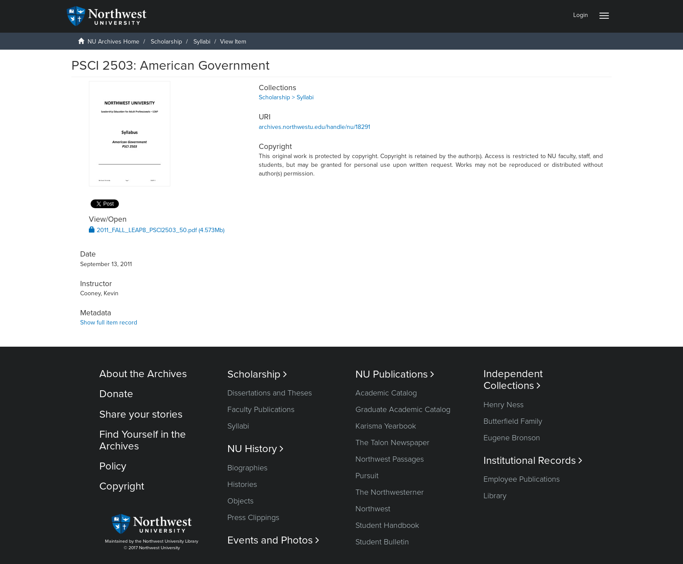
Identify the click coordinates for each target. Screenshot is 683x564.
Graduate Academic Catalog (402, 409)
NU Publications (394, 374)
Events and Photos (273, 540)
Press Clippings (253, 517)
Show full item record (108, 322)
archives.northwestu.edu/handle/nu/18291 (314, 127)
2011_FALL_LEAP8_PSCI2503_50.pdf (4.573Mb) (156, 230)
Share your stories (141, 414)
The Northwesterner (389, 492)
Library (495, 495)
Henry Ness (504, 404)
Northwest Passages (389, 459)
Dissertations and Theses (269, 393)
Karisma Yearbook (385, 426)
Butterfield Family (513, 421)
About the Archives (143, 374)
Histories (242, 484)
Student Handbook (387, 525)
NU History (255, 448)
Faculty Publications (260, 409)
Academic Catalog (386, 393)
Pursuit (367, 475)
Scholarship (166, 41)
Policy (112, 466)
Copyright (121, 486)
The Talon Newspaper (392, 442)
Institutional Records (533, 460)
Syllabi (201, 41)
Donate (116, 394)
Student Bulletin (382, 542)
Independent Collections (513, 380)
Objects (240, 501)
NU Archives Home (113, 41)
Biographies (247, 468)
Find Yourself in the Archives (142, 440)
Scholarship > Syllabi (286, 97)
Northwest (372, 508)
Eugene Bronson (512, 437)
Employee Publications (522, 479)
